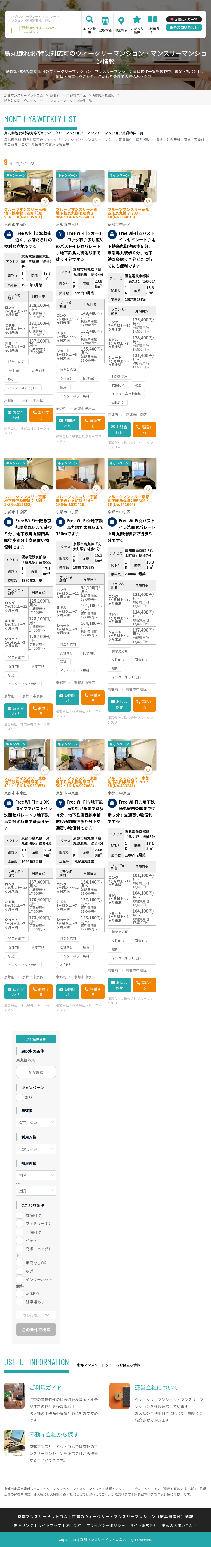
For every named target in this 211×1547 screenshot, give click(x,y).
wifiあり (32, 1293)
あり (28, 1097)
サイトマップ (50, 1525)
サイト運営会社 (143, 1525)
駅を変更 (36, 1071)
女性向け (33, 1215)
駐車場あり (35, 1302)
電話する (43, 415)
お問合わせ (18, 415)
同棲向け (33, 1232)
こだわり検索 (136, 30)
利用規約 (74, 1525)
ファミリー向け (39, 1223)
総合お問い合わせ (184, 27)
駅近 (29, 1271)
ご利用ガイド (152, 30)
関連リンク (24, 1525)
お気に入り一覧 (186, 19)
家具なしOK (36, 1263)
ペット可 (33, 1240)
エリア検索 (89, 30)
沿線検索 (105, 30)
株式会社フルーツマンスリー (27, 430)
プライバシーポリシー (106, 1525)
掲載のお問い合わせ (179, 1525)
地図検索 (121, 30)
